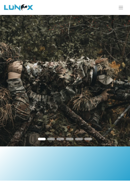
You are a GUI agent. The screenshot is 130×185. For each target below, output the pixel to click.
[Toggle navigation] (121, 7)
